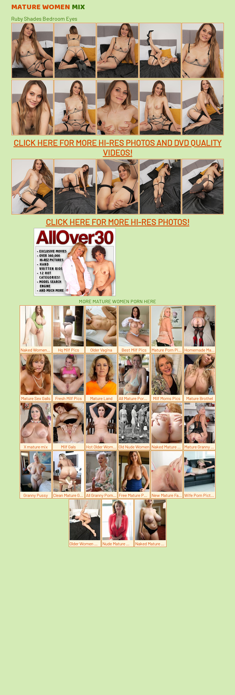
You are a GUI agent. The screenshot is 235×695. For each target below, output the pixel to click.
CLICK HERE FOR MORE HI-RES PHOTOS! (117, 222)
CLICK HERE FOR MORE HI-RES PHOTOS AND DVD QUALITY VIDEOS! (118, 147)
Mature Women (48, 7)
